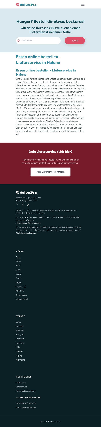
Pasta (18, 261)
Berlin (18, 322)
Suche (74, 40)
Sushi (18, 270)
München (20, 330)
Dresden (19, 351)
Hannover (20, 343)
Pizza (18, 257)
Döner (18, 274)
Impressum (20, 382)
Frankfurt (20, 339)
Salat (18, 265)
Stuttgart (20, 335)
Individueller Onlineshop (26, 407)
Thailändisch (21, 295)
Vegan (18, 282)
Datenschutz (21, 387)
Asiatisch (20, 291)
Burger (19, 278)
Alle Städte (20, 360)
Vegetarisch (21, 287)
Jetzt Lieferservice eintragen (50, 172)
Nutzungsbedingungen (25, 391)
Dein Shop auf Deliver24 (26, 403)
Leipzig (19, 356)
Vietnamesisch (22, 299)
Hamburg (20, 326)
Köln (18, 347)
